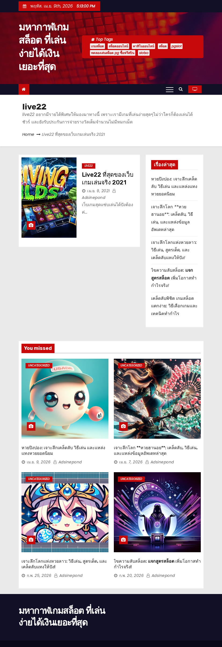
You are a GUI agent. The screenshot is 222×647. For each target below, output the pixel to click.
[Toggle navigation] (169, 89)
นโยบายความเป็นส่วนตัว (183, 625)
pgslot (176, 46)
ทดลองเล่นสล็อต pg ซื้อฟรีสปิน (112, 53)
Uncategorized (39, 366)
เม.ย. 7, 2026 (131, 449)
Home (28, 134)
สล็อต (163, 46)
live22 (89, 166)
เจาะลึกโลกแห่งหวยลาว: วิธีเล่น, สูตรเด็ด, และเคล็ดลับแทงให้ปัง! (174, 250)
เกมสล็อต (97, 46)
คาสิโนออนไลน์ (143, 46)
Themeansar (35, 633)
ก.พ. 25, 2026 (39, 549)
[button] (182, 89)
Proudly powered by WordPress (46, 627)
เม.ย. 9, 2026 (39, 449)
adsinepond (67, 449)
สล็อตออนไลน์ (118, 46)
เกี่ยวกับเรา (193, 635)
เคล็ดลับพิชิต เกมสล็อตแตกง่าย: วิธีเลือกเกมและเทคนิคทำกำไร (174, 306)
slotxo (143, 53)
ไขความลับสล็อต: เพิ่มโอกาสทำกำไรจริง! (173, 278)
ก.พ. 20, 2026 (131, 549)
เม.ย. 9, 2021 (98, 191)
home (155, 625)
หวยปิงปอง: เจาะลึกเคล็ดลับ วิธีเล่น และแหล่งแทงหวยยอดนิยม (174, 186)
